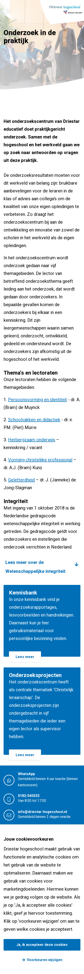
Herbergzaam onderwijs (31, 440)
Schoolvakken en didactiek (34, 420)
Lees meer (25, 657)
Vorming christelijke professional (40, 460)
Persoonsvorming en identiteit (37, 399)
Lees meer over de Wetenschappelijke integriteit (35, 567)
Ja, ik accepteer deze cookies (42, 944)
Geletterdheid (21, 480)
